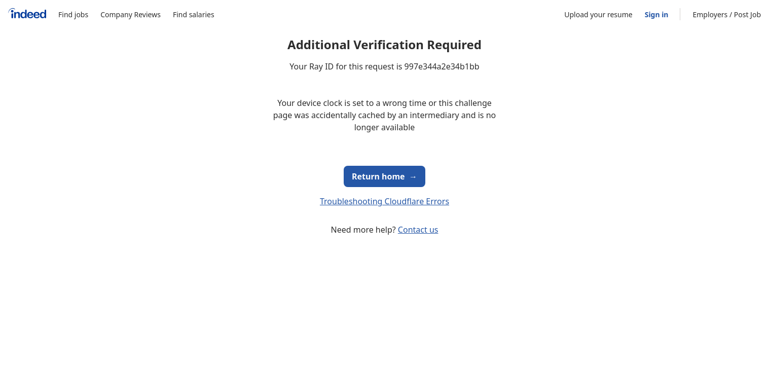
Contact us (418, 229)
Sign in (657, 14)
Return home (384, 176)
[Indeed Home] (27, 14)
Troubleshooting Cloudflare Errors (384, 201)
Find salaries (193, 14)
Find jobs (73, 14)
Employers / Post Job (726, 14)
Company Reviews (130, 14)
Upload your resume (598, 14)
